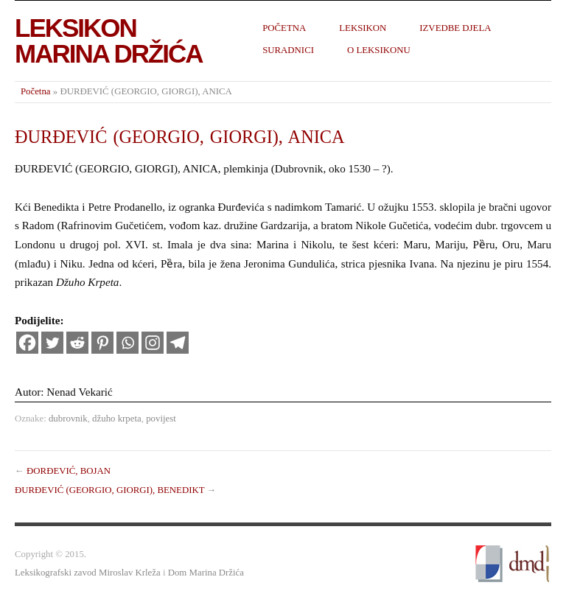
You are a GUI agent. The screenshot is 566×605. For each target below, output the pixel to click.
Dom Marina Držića (206, 572)
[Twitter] (52, 343)
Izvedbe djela (455, 28)
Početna (284, 28)
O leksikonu (378, 50)
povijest (161, 418)
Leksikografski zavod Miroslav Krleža (88, 572)
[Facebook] (27, 343)
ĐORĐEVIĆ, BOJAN (69, 471)
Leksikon (362, 28)
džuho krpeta (117, 418)
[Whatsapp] (127, 343)
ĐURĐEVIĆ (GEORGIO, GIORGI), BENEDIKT (109, 490)
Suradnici (288, 50)
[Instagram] (153, 343)
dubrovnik (68, 418)
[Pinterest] (102, 343)
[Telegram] (178, 343)
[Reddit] (77, 343)
